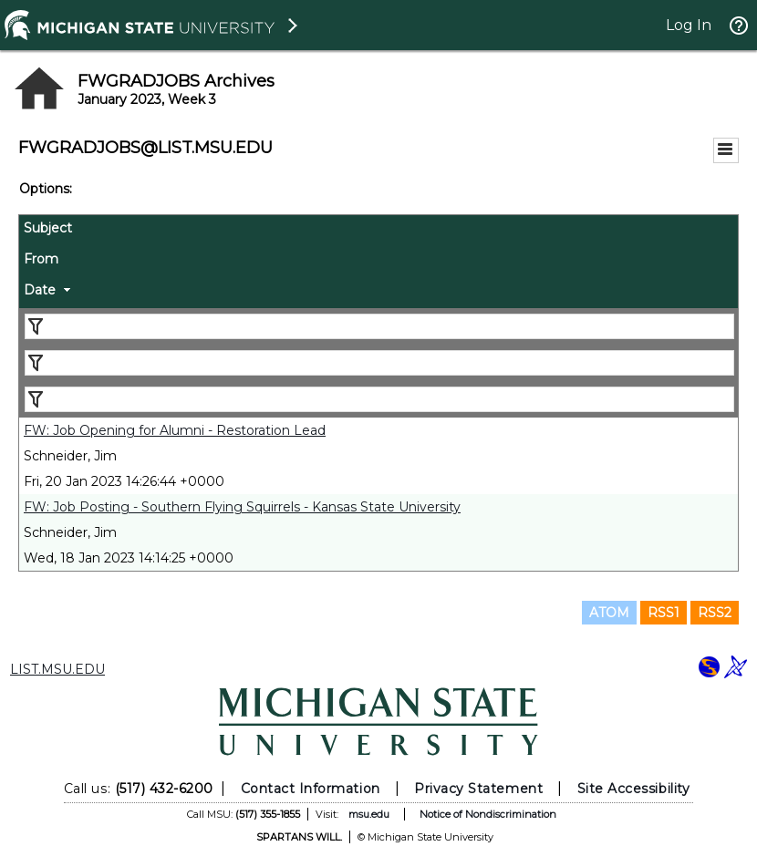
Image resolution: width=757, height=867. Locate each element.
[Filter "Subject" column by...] (379, 326)
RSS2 (714, 612)
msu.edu (368, 814)
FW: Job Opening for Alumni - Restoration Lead (175, 430)
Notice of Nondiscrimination (488, 814)
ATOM (609, 612)
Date (40, 290)
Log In (688, 25)
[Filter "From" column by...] (379, 363)
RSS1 (663, 612)
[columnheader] (378, 230)
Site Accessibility (633, 788)
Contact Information (310, 788)
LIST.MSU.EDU (57, 669)
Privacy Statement (478, 788)
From (41, 259)
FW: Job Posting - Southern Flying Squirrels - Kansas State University (242, 507)
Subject (48, 228)
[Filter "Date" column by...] (379, 399)
